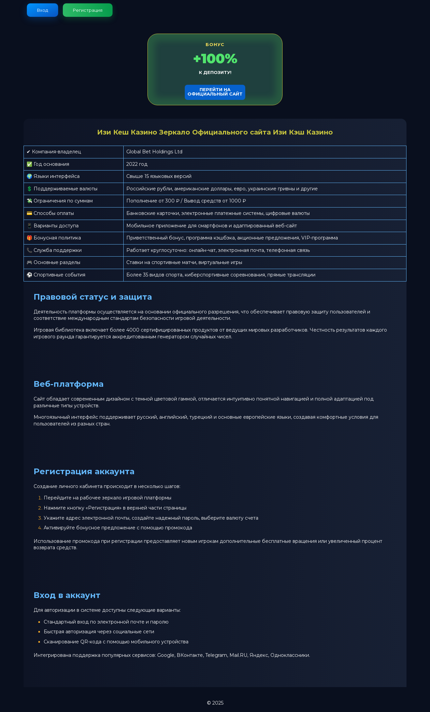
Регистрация (87, 10)
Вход (42, 10)
